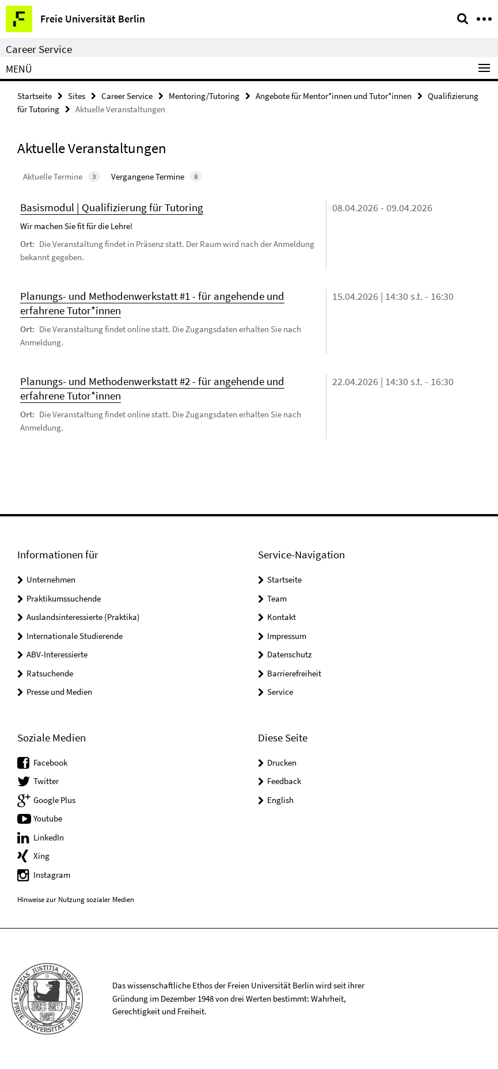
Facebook (50, 762)
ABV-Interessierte (57, 654)
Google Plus (54, 799)
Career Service (39, 49)
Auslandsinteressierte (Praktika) (83, 616)
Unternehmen (50, 579)
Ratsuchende (49, 673)
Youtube (47, 818)
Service (280, 691)
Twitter (46, 780)
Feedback (284, 780)
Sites (76, 95)
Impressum (286, 635)
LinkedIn (48, 837)
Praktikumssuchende (63, 598)
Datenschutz (289, 654)
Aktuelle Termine (61, 176)
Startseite (34, 95)
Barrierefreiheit (294, 673)
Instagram (51, 874)
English (280, 799)
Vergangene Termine (156, 176)
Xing (41, 855)
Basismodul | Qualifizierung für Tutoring (111, 207)
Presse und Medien (59, 691)
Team (277, 598)
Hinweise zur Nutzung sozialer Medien (75, 899)
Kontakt (281, 616)
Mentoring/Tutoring (204, 95)
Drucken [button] (281, 762)
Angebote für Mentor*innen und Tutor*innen (334, 95)
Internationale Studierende (74, 635)
